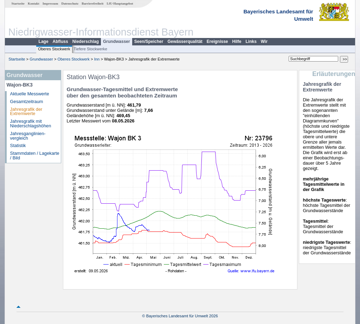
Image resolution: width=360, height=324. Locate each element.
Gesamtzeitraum (26, 101)
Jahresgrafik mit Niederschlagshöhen (30, 123)
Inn (97, 59)
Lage (44, 41)
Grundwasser (116, 41)
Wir (264, 41)
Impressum (50, 3)
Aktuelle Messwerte (29, 93)
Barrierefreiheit (92, 3)
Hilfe (237, 41)
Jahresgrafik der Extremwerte (26, 111)
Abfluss (60, 41)
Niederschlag (85, 41)
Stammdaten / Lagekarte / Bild (34, 155)
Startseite (18, 3)
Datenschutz (70, 3)
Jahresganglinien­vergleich (28, 136)
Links (251, 41)
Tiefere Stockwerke (90, 49)
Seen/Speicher (148, 41)
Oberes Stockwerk (54, 49)
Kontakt (33, 3)
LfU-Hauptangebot (120, 3)
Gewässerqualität (184, 41)
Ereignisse (217, 41)
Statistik (18, 145)
